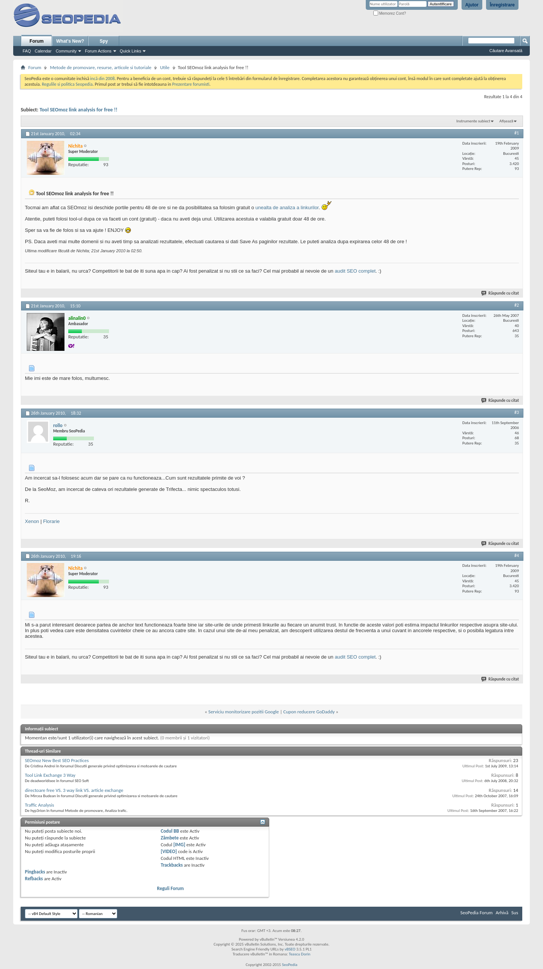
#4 (516, 555)
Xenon (32, 521)
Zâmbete (169, 838)
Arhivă (501, 912)
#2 (516, 305)
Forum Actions (98, 51)
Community (66, 51)
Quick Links (130, 51)
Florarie (51, 521)
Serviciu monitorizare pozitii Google (243, 711)
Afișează (506, 121)
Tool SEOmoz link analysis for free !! (78, 109)
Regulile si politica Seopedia (67, 84)
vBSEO (290, 949)
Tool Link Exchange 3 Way (50, 775)
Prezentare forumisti (190, 84)
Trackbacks (172, 865)
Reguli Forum (170, 888)
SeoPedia (290, 964)
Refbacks (34, 878)
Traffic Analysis (39, 805)
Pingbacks (35, 872)
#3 (516, 412)
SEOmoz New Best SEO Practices (57, 760)
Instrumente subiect (473, 121)
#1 (516, 133)
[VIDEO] (169, 851)
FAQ (27, 51)
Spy (104, 41)
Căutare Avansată (505, 50)
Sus (514, 912)
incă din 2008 (102, 78)
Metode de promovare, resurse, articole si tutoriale (100, 67)
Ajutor (472, 5)
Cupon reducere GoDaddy (308, 711)
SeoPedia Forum (476, 912)
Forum (36, 41)
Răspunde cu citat (500, 293)
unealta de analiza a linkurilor (287, 207)
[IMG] (179, 844)
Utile (164, 67)
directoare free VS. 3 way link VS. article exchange (74, 790)
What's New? (70, 41)
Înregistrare (502, 5)
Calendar (43, 51)
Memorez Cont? (389, 13)
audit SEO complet (355, 271)
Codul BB (170, 831)
